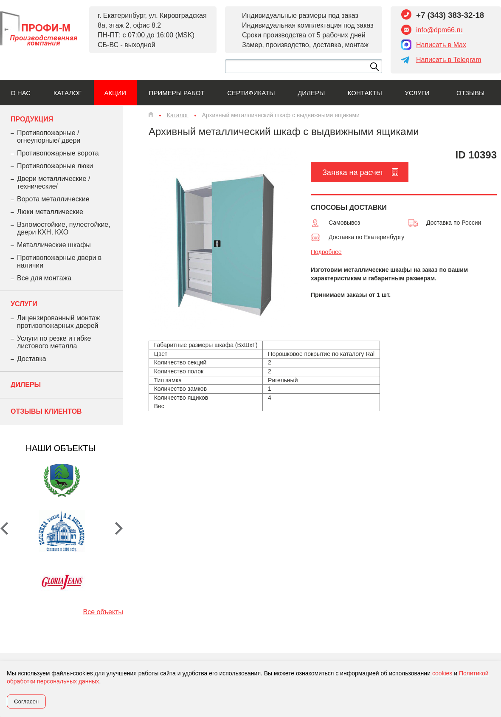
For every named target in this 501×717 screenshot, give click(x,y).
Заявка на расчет (352, 172)
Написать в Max (441, 44)
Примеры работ (177, 92)
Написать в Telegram (448, 59)
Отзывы (470, 92)
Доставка (31, 358)
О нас (21, 92)
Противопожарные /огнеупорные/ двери (48, 136)
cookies (442, 673)
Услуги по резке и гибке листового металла (54, 342)
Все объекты (103, 611)
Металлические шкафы (54, 244)
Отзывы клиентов (46, 411)
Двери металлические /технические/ (53, 182)
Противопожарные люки (55, 165)
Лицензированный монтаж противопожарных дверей (58, 321)
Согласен (26, 701)
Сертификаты (251, 92)
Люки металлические (50, 211)
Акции (115, 92)
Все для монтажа (44, 278)
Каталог (67, 92)
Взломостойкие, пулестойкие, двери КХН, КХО (63, 228)
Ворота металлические (53, 199)
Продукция (32, 119)
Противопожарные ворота (58, 153)
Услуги (417, 92)
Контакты (365, 92)
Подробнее (326, 251)
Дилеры (311, 92)
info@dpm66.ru (439, 30)
